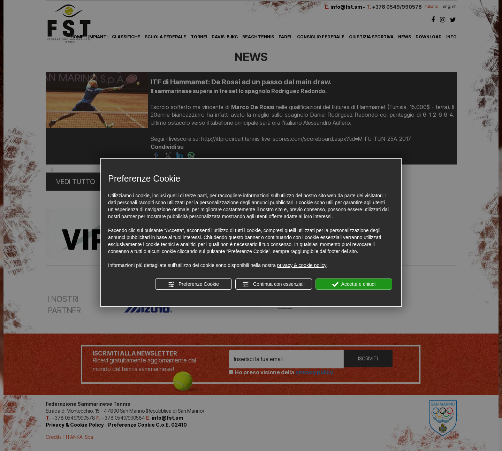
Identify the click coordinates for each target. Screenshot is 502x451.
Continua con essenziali (274, 284)
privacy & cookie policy (302, 265)
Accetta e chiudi (354, 284)
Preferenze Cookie (193, 284)
